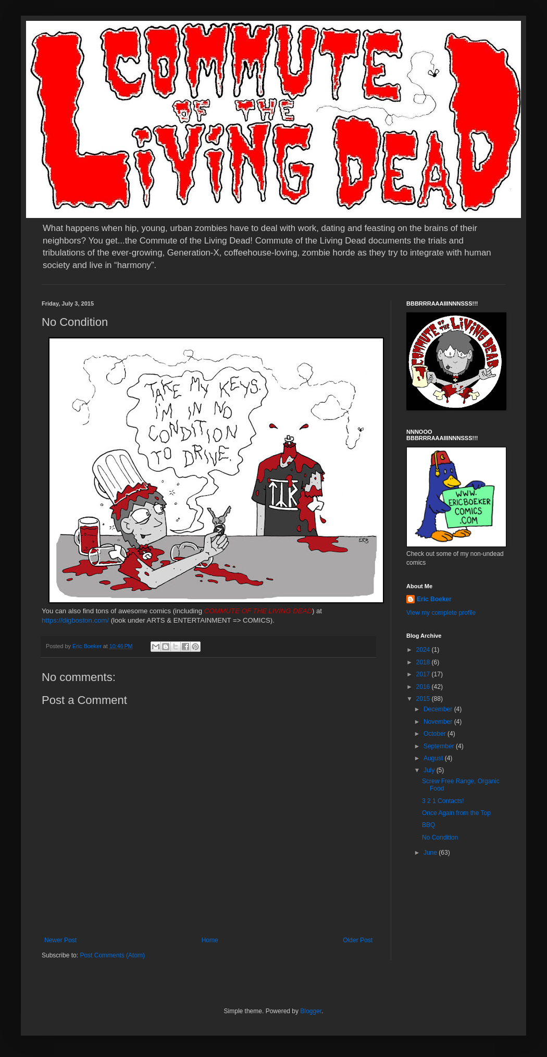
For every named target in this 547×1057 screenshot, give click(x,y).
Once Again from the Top (456, 813)
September (440, 746)
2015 (424, 698)
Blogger (310, 1011)
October (435, 733)
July (430, 770)
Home (210, 940)
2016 (424, 686)
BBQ (428, 825)
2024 (424, 649)
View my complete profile (441, 612)
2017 (424, 674)
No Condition (440, 837)
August (434, 758)
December (439, 709)
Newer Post (60, 940)
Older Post (357, 940)
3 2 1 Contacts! (443, 801)
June (431, 852)
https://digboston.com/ (75, 620)
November (439, 721)
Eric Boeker (434, 599)
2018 (424, 662)
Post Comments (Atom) (112, 955)
